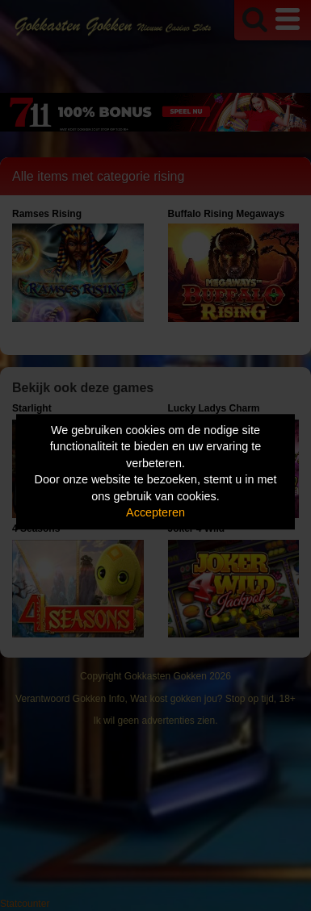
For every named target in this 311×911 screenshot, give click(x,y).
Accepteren (155, 513)
